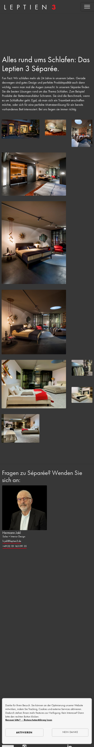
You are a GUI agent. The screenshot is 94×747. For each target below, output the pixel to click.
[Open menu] (87, 6)
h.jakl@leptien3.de (12, 541)
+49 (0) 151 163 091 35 (15, 546)
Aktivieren (24, 732)
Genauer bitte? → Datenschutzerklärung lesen (28, 719)
